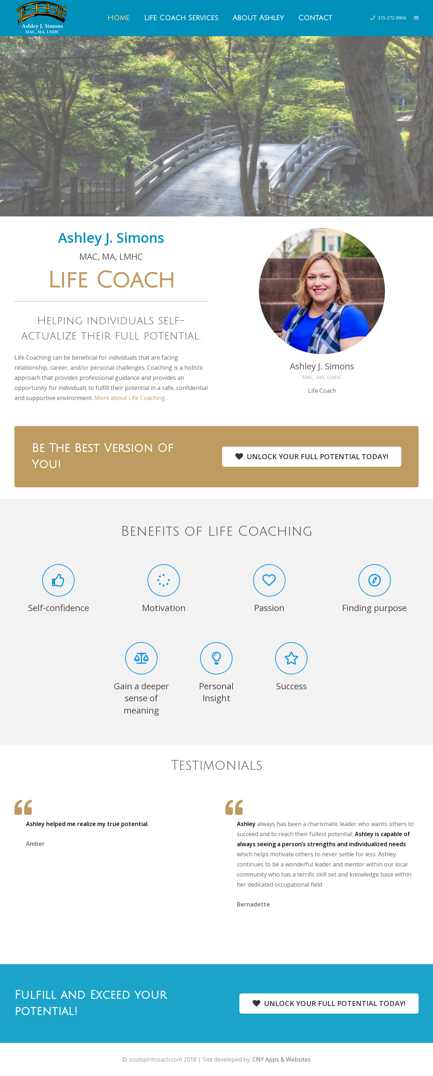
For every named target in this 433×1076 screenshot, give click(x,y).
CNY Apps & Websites (281, 1059)
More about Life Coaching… (131, 398)
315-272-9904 (392, 17)
